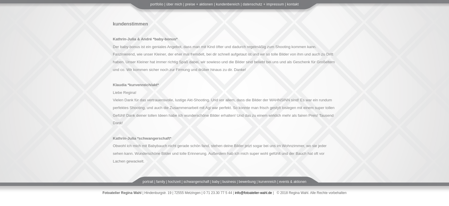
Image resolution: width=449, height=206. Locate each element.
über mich (174, 4)
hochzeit (174, 182)
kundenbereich (228, 4)
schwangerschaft (196, 182)
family (160, 182)
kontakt (293, 4)
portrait (148, 182)
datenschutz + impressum (263, 4)
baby (216, 182)
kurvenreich (267, 182)
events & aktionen (292, 182)
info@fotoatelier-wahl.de (253, 193)
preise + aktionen (199, 4)
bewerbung (247, 182)
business (229, 182)
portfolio (156, 4)
